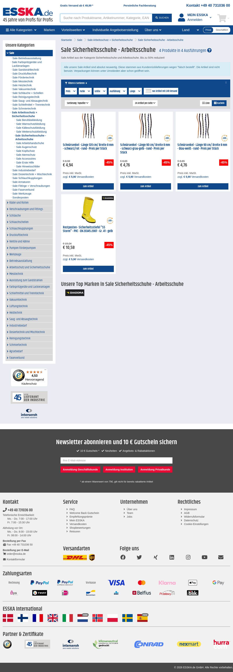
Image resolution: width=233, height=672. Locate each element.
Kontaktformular (14, 559)
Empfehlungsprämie (81, 516)
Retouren (75, 531)
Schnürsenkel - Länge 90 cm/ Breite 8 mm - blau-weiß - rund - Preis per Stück (202, 146)
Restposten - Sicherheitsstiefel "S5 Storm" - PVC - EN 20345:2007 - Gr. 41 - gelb (88, 229)
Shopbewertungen (80, 527)
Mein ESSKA (77, 520)
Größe (100, 91)
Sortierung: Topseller (77, 103)
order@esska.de (14, 553)
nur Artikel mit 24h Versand (164, 91)
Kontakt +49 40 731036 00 (208, 5)
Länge (135, 91)
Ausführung (118, 91)
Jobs (129, 516)
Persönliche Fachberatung (140, 5)
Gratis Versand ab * (76, 5)
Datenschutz (191, 520)
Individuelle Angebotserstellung (115, 30)
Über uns (132, 509)
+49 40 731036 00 (18, 510)
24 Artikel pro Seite (145, 103)
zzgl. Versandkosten (78, 176)
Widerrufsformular (194, 516)
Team (130, 512)
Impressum (190, 509)
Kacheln (219, 103)
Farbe (85, 91)
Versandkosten (78, 524)
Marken (49, 30)
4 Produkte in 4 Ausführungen (185, 50)
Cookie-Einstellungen (196, 524)
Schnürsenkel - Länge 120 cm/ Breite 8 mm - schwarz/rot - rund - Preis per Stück (88, 146)
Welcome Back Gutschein (84, 512)
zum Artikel (88, 186)
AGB (187, 512)
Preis (71, 91)
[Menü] (45, 370)
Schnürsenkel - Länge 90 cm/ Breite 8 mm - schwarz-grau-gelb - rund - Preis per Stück (145, 148)
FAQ (72, 509)
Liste (206, 103)
